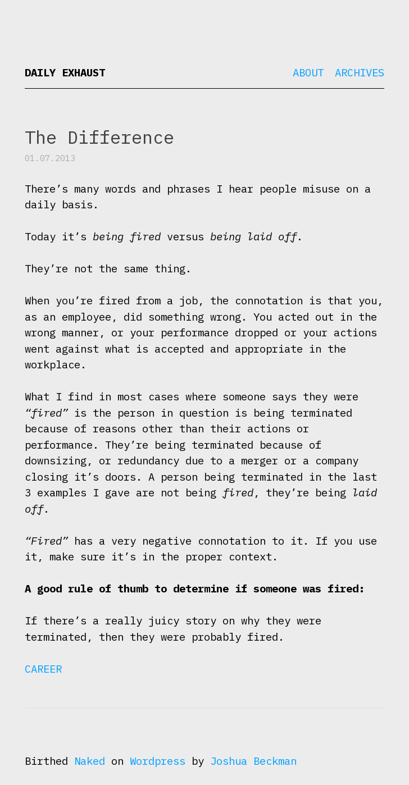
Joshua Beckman (253, 761)
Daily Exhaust (65, 72)
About (308, 72)
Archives (359, 72)
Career (43, 669)
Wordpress (157, 761)
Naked (89, 761)
